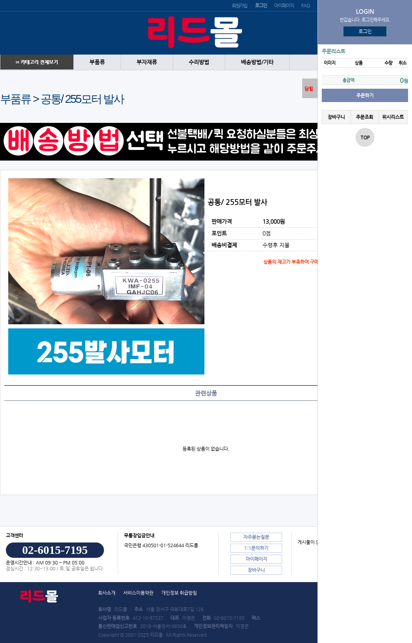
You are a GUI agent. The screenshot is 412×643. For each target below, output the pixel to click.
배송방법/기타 (257, 62)
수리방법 (199, 62)
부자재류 (147, 62)
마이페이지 (284, 5)
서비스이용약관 (138, 593)
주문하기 (365, 95)
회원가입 (239, 5)
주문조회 (364, 117)
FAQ (305, 5)
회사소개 (106, 593)
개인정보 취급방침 (179, 593)
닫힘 (308, 88)
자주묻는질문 (256, 537)
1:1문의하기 (256, 548)
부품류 (97, 62)
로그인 (365, 31)
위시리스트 (393, 117)
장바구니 (336, 117)
